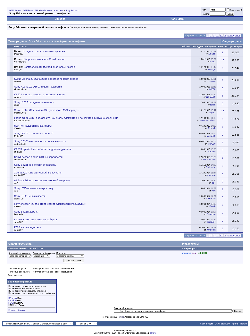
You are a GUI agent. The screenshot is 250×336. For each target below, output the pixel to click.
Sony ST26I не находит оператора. (35, 164)
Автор (24, 46)
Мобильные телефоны (51, 10)
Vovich (17, 128)
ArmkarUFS (19, 175)
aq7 (16, 183)
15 (222, 60)
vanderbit (211, 230)
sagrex (212, 112)
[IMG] (11, 303)
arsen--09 (18, 198)
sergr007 (18, 222)
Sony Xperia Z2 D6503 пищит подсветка (38, 86)
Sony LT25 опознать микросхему (33, 188)
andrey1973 (20, 144)
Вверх (243, 324)
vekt (16, 191)
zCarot (153, 333)
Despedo (18, 214)
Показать (60, 253)
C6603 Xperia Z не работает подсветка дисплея (42, 149)
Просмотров (235, 46)
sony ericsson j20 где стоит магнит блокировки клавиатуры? (50, 203)
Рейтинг (185, 46)
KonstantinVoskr (22, 120)
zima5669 (211, 97)
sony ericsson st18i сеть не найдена (35, 219)
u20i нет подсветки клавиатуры (33, 125)
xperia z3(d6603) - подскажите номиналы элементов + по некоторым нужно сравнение (66, 117)
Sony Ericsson (72, 10)
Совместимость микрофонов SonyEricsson (49, 66)
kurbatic (18, 152)
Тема (16, 46)
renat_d (17, 69)
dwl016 (212, 89)
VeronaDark (20, 62)
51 (221, 35)
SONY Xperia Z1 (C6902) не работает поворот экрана (46, 78)
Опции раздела (232, 41)
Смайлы (12, 300)
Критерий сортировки (19, 253)
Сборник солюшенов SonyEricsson (44, 59)
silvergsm (210, 81)
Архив (235, 324)
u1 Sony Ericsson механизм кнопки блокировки (42, 180)
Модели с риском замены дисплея (44, 51)
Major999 (18, 54)
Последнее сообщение (204, 46)
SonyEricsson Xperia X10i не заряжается (38, 156)
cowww (17, 97)
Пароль (205, 14)
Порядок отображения (44, 253)
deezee (17, 81)
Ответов (222, 46)
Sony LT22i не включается (30, 196)
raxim (17, 105)
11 (217, 35)
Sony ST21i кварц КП (26, 211)
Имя (204, 10)
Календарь (177, 18)
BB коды (12, 298)
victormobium (20, 89)
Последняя (234, 35)
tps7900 (211, 144)
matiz (212, 61)
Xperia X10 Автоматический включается (38, 172)
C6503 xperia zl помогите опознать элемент (40, 94)
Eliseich (211, 128)
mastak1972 (20, 113)
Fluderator (19, 167)
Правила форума (17, 310)
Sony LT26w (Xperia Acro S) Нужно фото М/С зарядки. (46, 110)
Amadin (211, 54)
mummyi (211, 175)
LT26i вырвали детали (27, 227)
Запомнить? (234, 10)
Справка (59, 18)
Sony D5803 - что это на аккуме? (34, 133)
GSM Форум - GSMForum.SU (23, 10)
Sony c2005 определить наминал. (34, 102)
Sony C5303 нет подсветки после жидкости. (40, 141)
